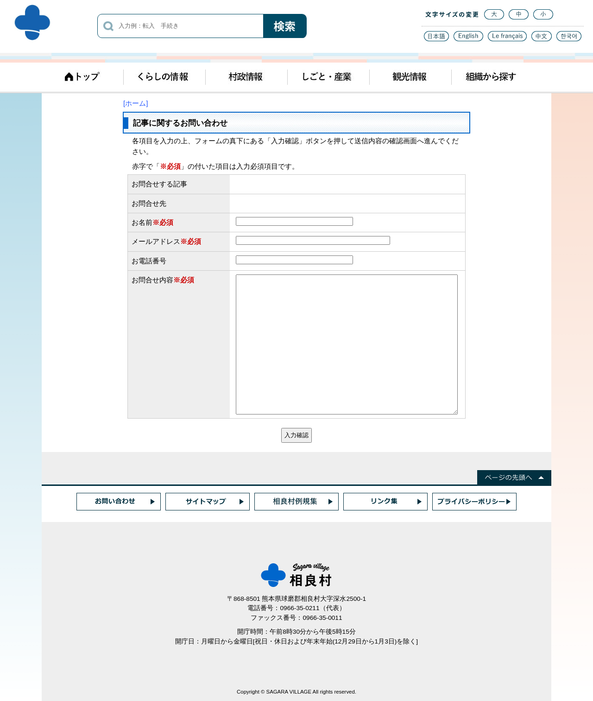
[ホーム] (135, 103)
